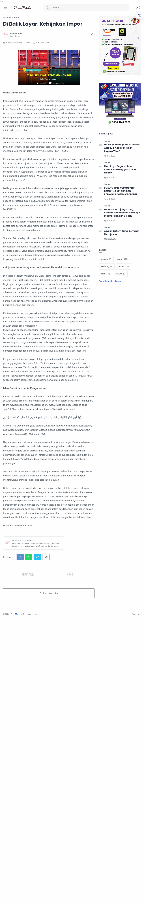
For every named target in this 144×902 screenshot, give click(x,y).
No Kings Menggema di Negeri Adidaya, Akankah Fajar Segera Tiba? (121, 148)
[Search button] (47, 7)
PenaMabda (57, 897)
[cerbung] (106, 267)
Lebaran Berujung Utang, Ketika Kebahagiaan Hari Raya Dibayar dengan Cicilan (121, 213)
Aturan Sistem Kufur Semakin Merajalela (121, 233)
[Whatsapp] (24, 895)
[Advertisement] (119, 310)
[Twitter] (14, 895)
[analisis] (105, 259)
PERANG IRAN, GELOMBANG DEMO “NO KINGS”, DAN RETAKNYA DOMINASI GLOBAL (120, 191)
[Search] (86, 7)
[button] (138, 7)
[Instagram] (10, 895)
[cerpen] (122, 267)
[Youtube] (19, 895)
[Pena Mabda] (57, 40)
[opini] (107, 141)
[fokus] (104, 274)
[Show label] (111, 281)
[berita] (121, 259)
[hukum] (119, 274)
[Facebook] (5, 895)
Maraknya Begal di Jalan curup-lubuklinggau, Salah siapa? (119, 169)
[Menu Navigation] (5, 7)
